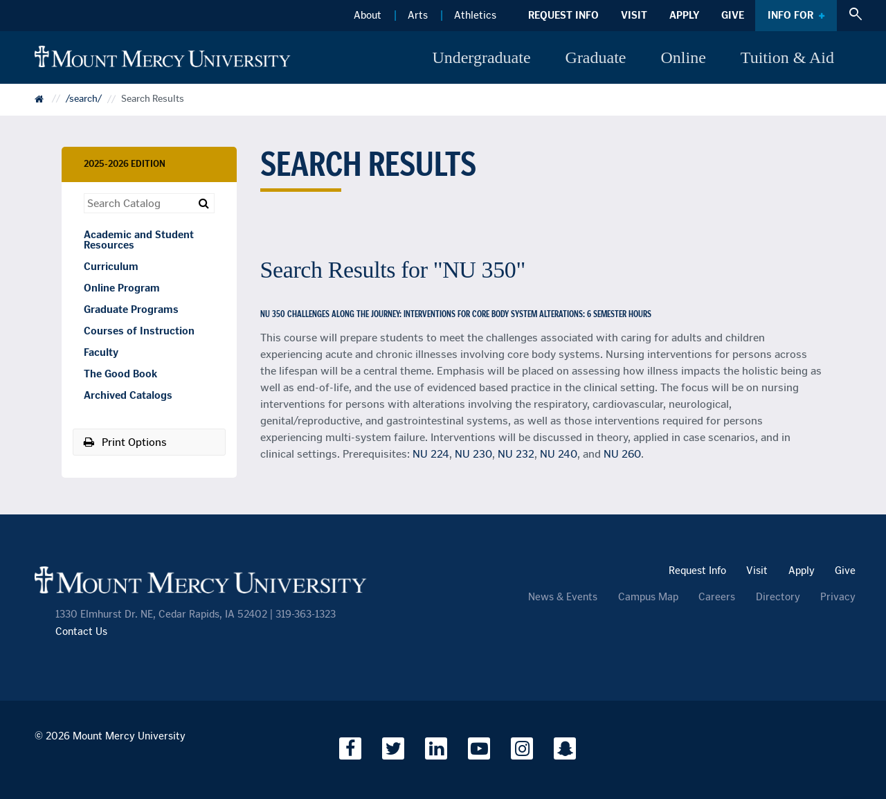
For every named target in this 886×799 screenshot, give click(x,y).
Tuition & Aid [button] (787, 57)
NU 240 (558, 453)
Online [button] (683, 57)
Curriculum (111, 266)
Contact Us (81, 632)
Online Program (122, 288)
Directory (778, 597)
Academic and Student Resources (139, 239)
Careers (716, 597)
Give (732, 15)
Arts (418, 15)
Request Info (563, 15)
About (367, 15)
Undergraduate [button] (481, 57)
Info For (790, 15)
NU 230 (473, 453)
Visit (634, 15)
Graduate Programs (131, 309)
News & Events (562, 597)
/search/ (84, 99)
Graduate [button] (596, 57)
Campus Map (648, 597)
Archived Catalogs (128, 395)
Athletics (475, 15)
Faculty (101, 352)
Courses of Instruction (139, 331)
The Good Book (120, 374)
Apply (684, 15)
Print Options (125, 442)
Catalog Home (48, 103)
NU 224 (431, 453)
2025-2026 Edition (124, 164)
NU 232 (516, 453)
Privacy (838, 597)
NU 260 (622, 453)
